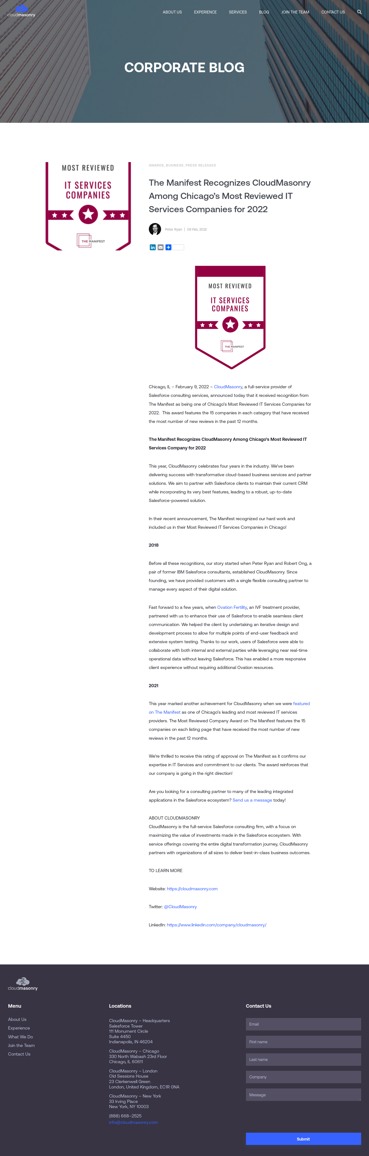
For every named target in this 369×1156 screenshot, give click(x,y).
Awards (156, 165)
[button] (359, 11)
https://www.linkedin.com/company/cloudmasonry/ (216, 924)
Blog (264, 12)
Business (175, 165)
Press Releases (201, 165)
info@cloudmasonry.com (133, 1122)
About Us (172, 12)
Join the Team (295, 12)
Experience (205, 12)
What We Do (20, 1036)
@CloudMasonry (180, 906)
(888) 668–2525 (125, 1115)
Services (238, 12)
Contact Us (333, 12)
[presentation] (283, 1115)
